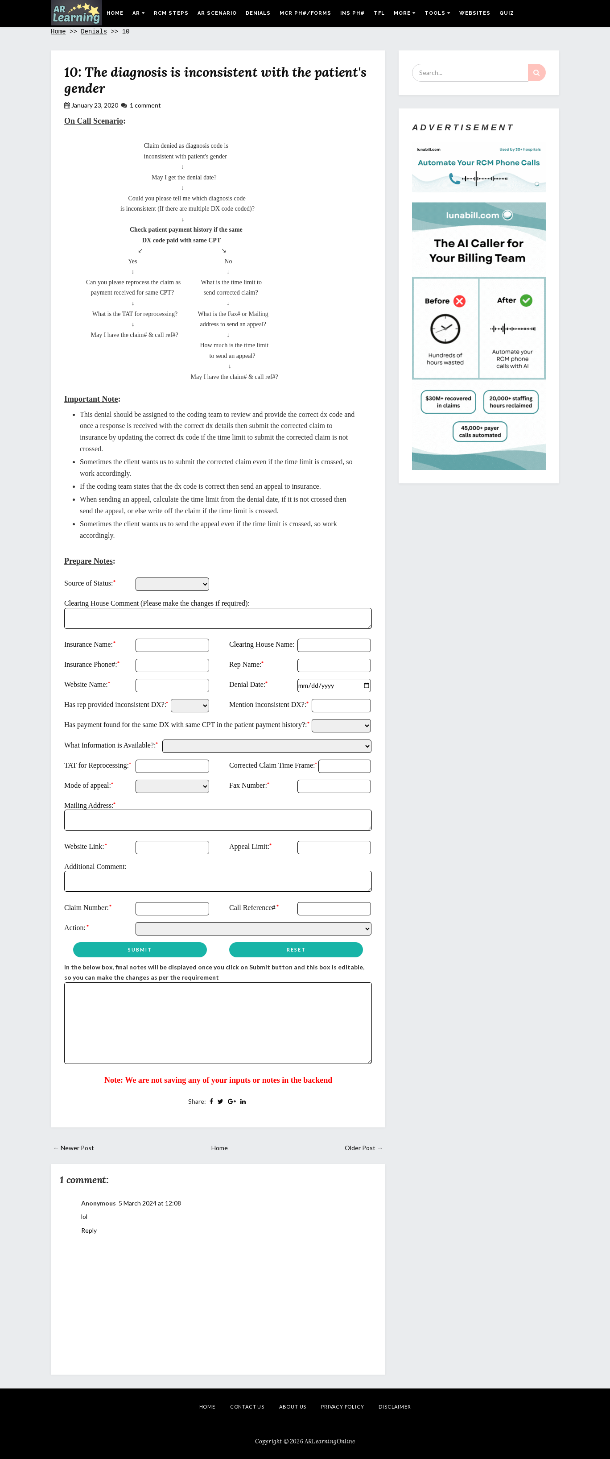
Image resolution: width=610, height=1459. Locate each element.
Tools (437, 13)
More (405, 13)
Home (115, 13)
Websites (474, 13)
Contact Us (247, 1406)
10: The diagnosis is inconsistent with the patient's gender (215, 79)
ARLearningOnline (330, 1441)
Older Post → (364, 1147)
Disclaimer (395, 1406)
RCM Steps (171, 13)
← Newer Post (73, 1147)
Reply (89, 1230)
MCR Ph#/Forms (305, 13)
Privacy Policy (342, 1406)
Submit (140, 949)
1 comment (145, 105)
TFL (379, 13)
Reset (296, 949)
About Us (292, 1406)
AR (138, 13)
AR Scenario (217, 13)
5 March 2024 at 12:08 (150, 1203)
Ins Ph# (352, 13)
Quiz (506, 13)
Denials (258, 13)
